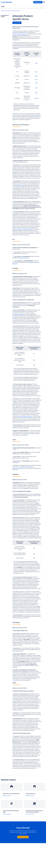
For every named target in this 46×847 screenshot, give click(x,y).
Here (36, 63)
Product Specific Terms (15, 10)
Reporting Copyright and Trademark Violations (23, 229)
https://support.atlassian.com (19, 314)
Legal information (5, 10)
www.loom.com (29, 466)
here (13, 115)
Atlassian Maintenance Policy (25, 416)
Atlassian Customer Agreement (19, 34)
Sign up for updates (22, 837)
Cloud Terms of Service (4, 16)
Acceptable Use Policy (19, 185)
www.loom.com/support (18, 468)
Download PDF (17, 22)
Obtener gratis (38, 2)
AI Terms (36, 98)
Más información (7, 795)
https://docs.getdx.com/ (23, 257)
